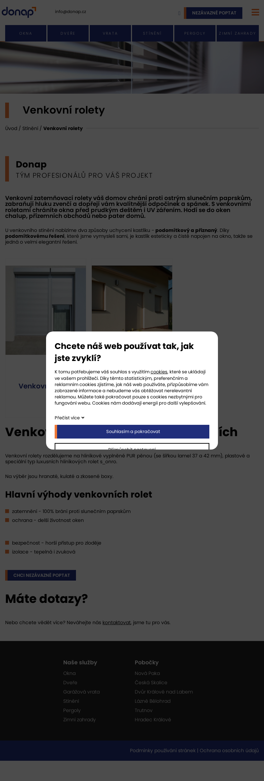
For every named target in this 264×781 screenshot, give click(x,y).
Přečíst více (67, 418)
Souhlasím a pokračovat (133, 431)
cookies (159, 372)
